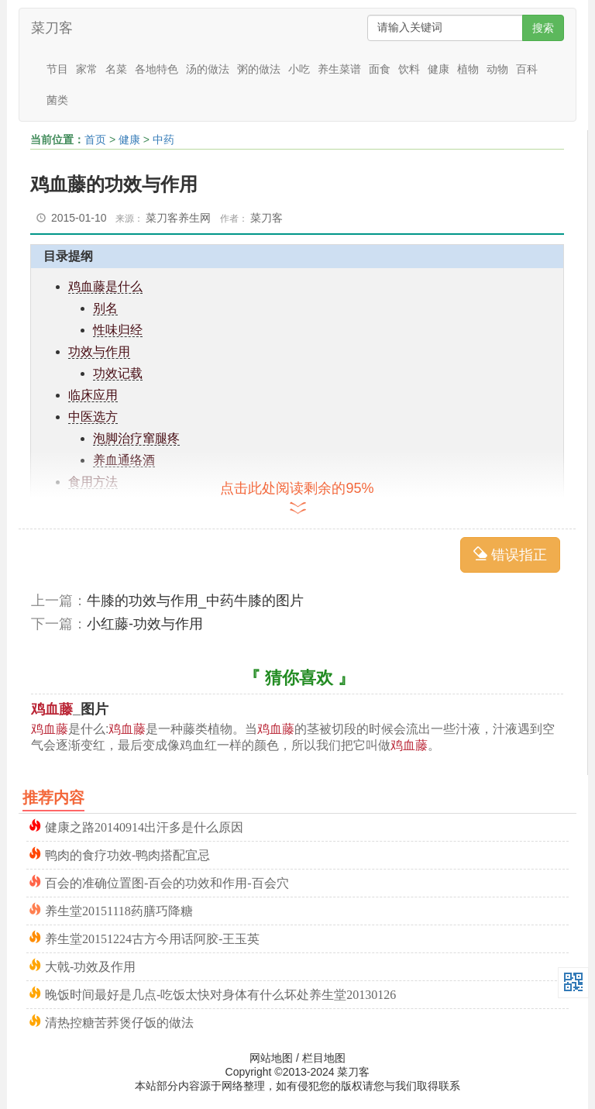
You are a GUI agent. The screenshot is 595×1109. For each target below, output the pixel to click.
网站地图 (271, 1058)
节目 (57, 69)
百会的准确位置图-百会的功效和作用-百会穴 (167, 881)
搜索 (543, 28)
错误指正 (510, 554)
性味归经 (118, 329)
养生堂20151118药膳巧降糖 (119, 909)
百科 (527, 69)
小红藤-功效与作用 (145, 624)
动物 (497, 69)
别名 (105, 308)
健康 (438, 69)
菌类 (57, 100)
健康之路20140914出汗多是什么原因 (144, 825)
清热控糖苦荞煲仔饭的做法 (119, 1021)
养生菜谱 (339, 69)
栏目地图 (324, 1058)
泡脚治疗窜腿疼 (136, 438)
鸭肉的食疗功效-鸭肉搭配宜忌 (127, 853)
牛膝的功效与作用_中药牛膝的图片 (195, 600)
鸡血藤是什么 (105, 286)
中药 (163, 139)
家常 (87, 69)
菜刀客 (52, 28)
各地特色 (156, 69)
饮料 (409, 69)
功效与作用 (99, 351)
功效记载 (118, 373)
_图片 (69, 709)
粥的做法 (258, 69)
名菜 (116, 69)
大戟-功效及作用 (90, 965)
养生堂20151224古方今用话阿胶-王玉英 (152, 937)
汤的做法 (207, 69)
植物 (468, 69)
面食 (379, 69)
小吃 (299, 69)
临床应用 (93, 394)
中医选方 (93, 416)
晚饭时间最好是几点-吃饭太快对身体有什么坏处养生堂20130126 (220, 993)
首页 (95, 139)
